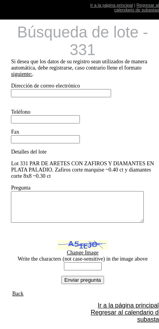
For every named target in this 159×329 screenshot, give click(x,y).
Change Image (85, 258)
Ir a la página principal (111, 5)
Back (17, 299)
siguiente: (21, 74)
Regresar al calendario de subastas (136, 7)
